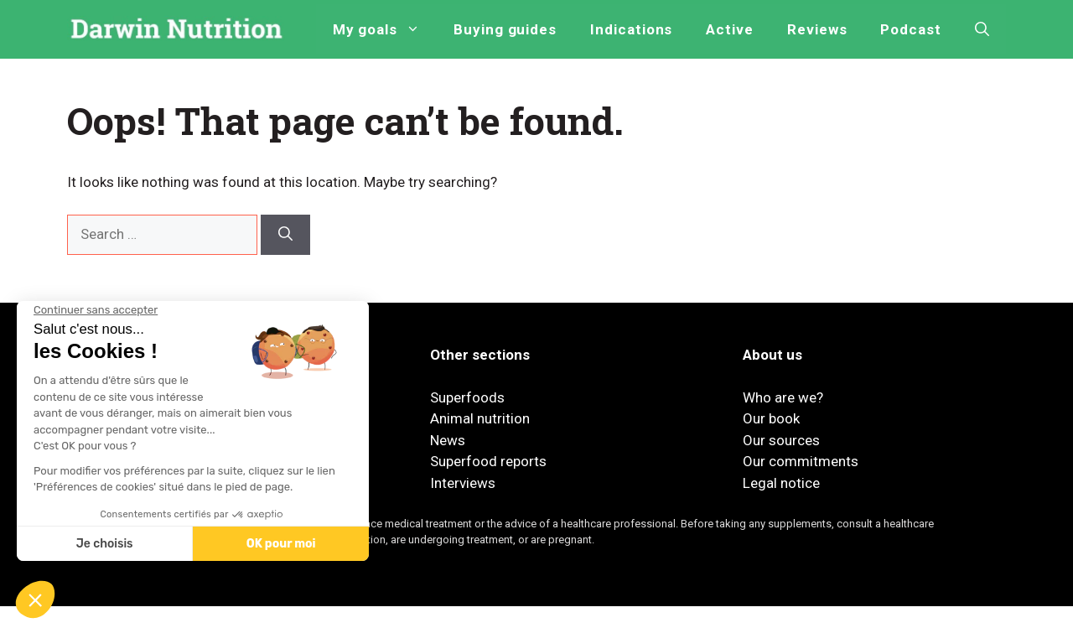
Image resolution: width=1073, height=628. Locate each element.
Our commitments (800, 461)
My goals (385, 29)
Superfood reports (488, 461)
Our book (771, 418)
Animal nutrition (480, 418)
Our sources (781, 440)
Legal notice (781, 483)
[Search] (285, 235)
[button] (982, 29)
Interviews (462, 483)
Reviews (817, 29)
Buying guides (505, 29)
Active (730, 29)
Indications (631, 29)
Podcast (910, 29)
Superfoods (467, 397)
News (447, 440)
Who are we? (783, 397)
